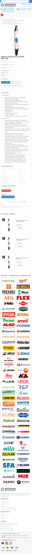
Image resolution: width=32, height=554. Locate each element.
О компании (3, 501)
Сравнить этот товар (17, 85)
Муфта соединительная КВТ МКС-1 (22, 258)
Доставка (3, 504)
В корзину (6, 82)
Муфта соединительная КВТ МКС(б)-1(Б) (22, 221)
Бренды (2, 517)
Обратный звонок (26, 4)
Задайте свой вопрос (8, 196)
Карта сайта (3, 515)
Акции (2, 513)
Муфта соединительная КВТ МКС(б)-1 (22, 239)
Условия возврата (5, 502)
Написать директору (8, 11)
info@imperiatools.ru (7, 526)
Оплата (2, 505)
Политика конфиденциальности (8, 507)
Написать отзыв (10, 62)
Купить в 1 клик (15, 82)
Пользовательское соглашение (8, 509)
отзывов (3, 62)
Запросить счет (5, 67)
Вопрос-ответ (4, 518)
